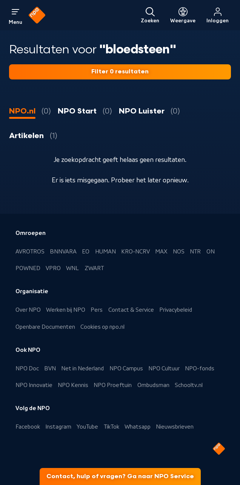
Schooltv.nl (189, 385)
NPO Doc (27, 368)
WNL (72, 268)
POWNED (27, 268)
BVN (50, 368)
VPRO (53, 268)
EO (85, 252)
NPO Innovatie (33, 385)
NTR (195, 252)
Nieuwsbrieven (175, 427)
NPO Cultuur (164, 368)
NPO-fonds (199, 368)
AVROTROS (30, 252)
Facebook (27, 427)
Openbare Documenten (45, 327)
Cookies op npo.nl (102, 327)
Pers (97, 310)
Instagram (58, 427)
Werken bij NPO (65, 310)
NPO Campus (126, 368)
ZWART (94, 268)
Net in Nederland (82, 368)
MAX (161, 252)
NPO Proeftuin (113, 385)
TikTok (111, 427)
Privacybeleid (175, 310)
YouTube (87, 427)
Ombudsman (153, 385)
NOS (179, 252)
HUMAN (105, 252)
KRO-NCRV (135, 252)
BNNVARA (63, 252)
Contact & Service (131, 310)
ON (210, 252)
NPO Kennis (73, 385)
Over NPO (28, 310)
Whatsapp (138, 427)
